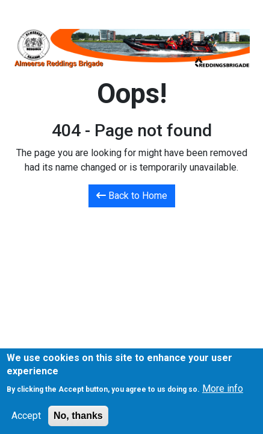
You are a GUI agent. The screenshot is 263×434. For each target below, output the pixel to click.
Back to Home (131, 195)
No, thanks (78, 420)
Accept (26, 420)
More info (222, 393)
